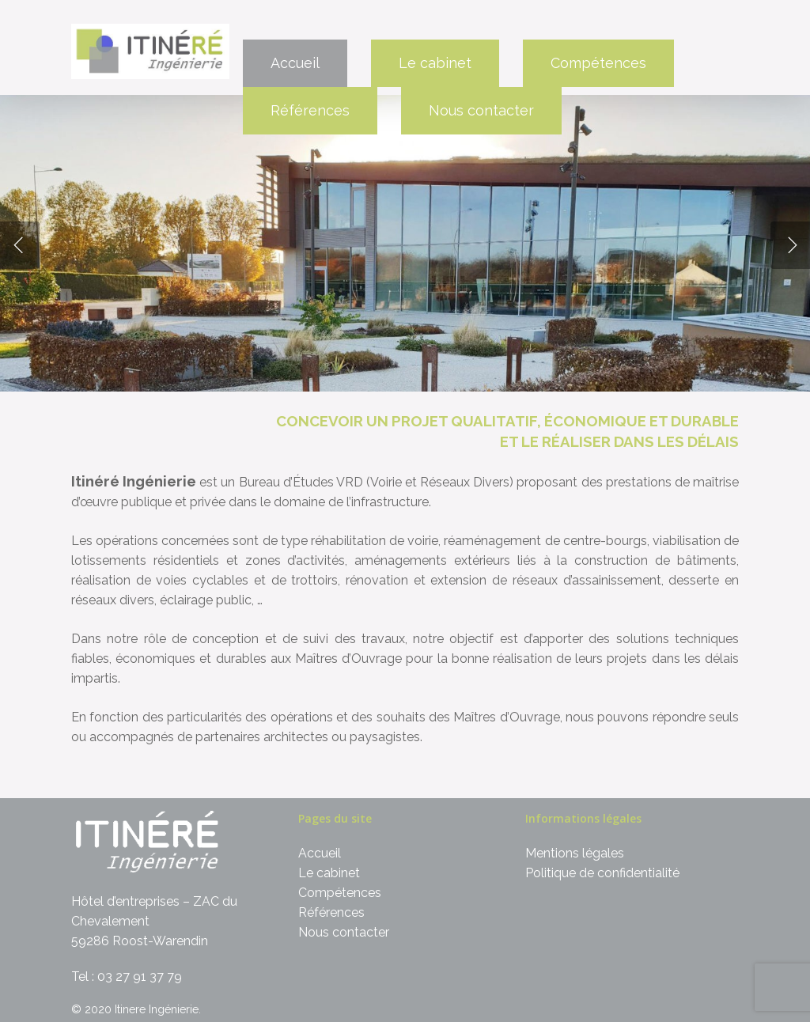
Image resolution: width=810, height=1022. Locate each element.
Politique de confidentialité (602, 872)
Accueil (295, 63)
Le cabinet (435, 63)
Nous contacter (481, 110)
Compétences (598, 63)
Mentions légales (574, 853)
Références (310, 110)
